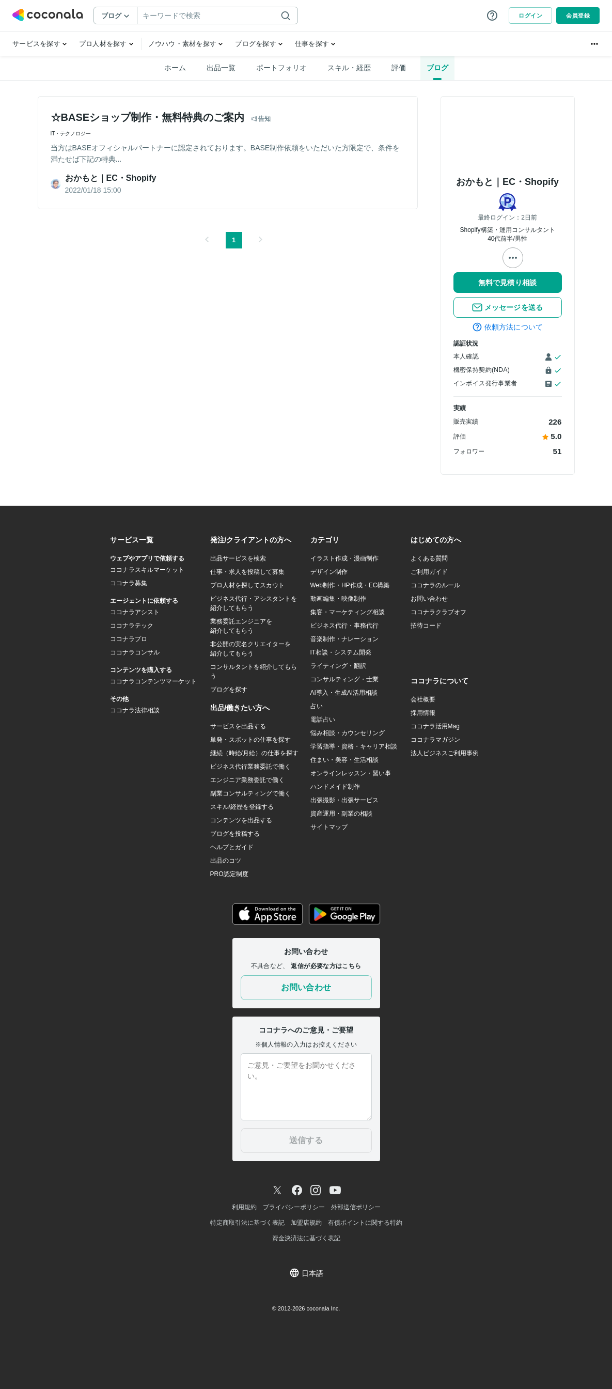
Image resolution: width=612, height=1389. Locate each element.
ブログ (437, 68)
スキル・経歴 (349, 68)
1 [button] (234, 240)
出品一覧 (221, 68)
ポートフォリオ (281, 68)
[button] (207, 240)
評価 (398, 68)
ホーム (175, 68)
